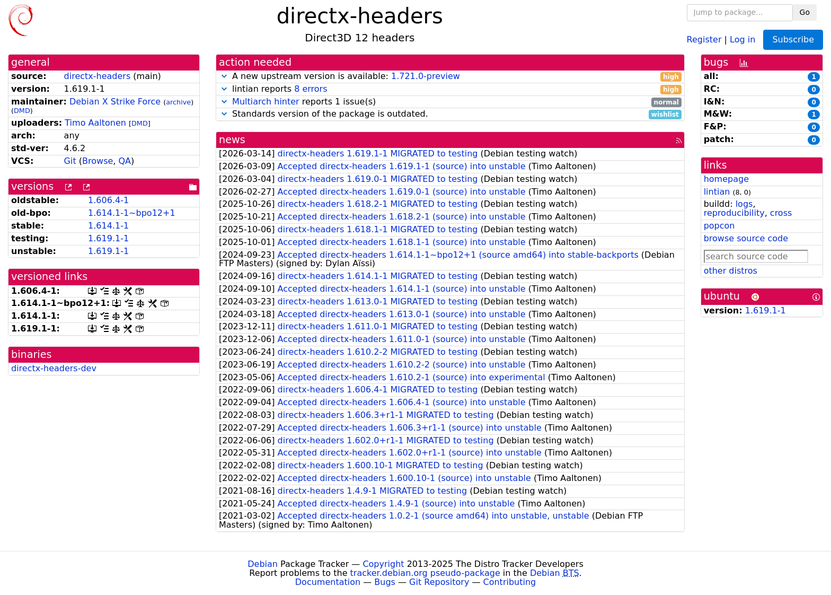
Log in (742, 39)
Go (805, 12)
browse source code (746, 238)
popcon (719, 226)
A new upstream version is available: (450, 76)
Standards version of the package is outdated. (450, 114)
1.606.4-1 (108, 200)
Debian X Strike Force (115, 102)
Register (704, 39)
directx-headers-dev (53, 368)
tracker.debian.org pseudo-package (425, 573)
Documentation (327, 582)
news (232, 140)
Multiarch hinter (265, 102)
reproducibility (734, 213)
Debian (262, 564)
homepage (726, 179)
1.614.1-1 (108, 226)
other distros (730, 271)
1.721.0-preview (425, 76)
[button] (224, 76)
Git (70, 161)
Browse (97, 161)
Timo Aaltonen (95, 123)
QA (124, 161)
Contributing (509, 582)
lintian (717, 192)
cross (781, 213)
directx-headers (97, 76)
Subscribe (793, 39)
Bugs (384, 582)
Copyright (383, 564)
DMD (22, 111)
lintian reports (450, 89)
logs (744, 204)
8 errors (310, 89)
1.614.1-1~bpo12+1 (131, 213)
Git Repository (439, 582)
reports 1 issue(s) (450, 102)
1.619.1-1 (108, 238)
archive (178, 102)
